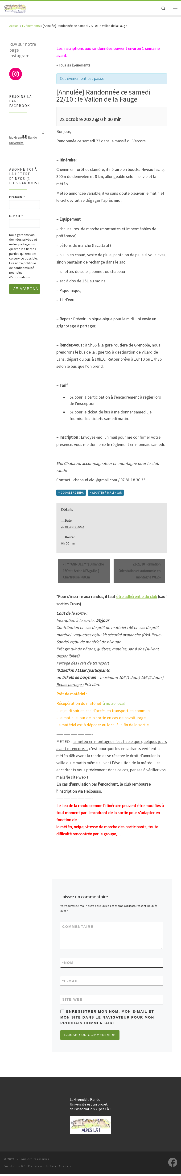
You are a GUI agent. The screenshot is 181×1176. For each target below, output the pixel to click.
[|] (17, 8)
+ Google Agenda (71, 492)
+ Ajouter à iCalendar (106, 492)
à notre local (114, 703)
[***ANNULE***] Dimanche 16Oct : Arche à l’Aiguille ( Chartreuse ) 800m (83, 570)
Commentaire (78, 926)
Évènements (31, 26)
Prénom (17, 196)
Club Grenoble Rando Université (26, 137)
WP (23, 1168)
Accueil (14, 26)
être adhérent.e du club (136, 596)
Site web (72, 1000)
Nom (68, 963)
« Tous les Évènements (73, 65)
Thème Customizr (61, 1168)
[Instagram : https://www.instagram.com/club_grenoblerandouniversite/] (15, 74)
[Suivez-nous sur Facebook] (172, 1164)
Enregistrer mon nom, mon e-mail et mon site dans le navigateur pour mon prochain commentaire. (107, 1018)
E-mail (70, 981)
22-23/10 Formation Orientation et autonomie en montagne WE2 (139, 570)
